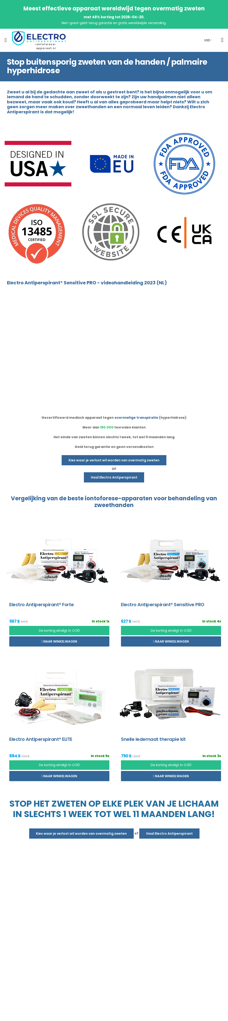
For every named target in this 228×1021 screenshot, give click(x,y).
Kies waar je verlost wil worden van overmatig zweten (114, 460)
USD (207, 40)
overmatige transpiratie (136, 417)
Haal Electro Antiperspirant (114, 477)
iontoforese (101, 498)
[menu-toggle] (6, 40)
